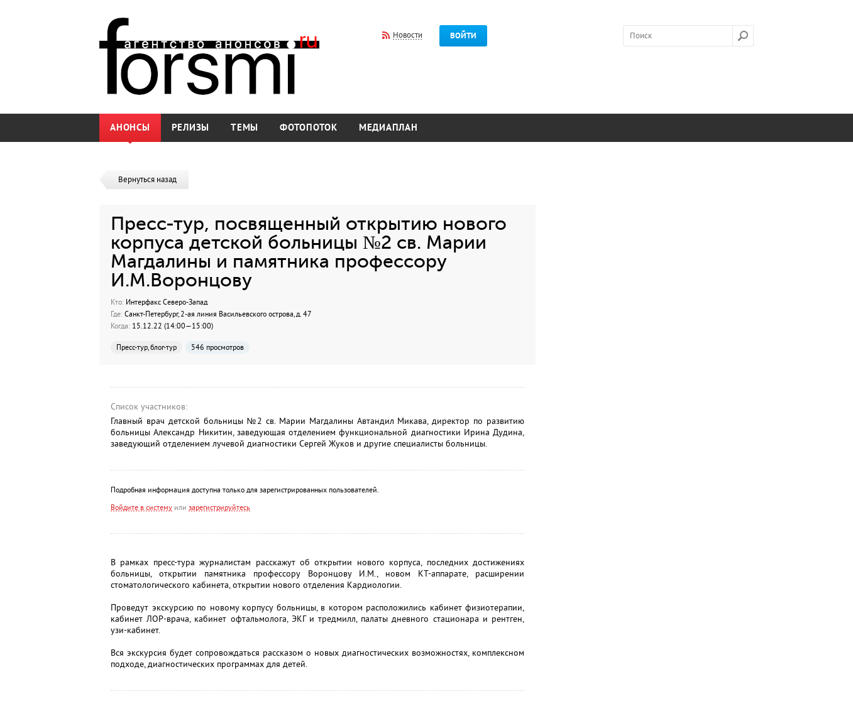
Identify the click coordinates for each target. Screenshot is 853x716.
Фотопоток (309, 127)
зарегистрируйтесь (219, 507)
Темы (244, 127)
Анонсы (130, 127)
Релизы (191, 127)
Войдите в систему (141, 507)
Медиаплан (388, 127)
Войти (463, 36)
